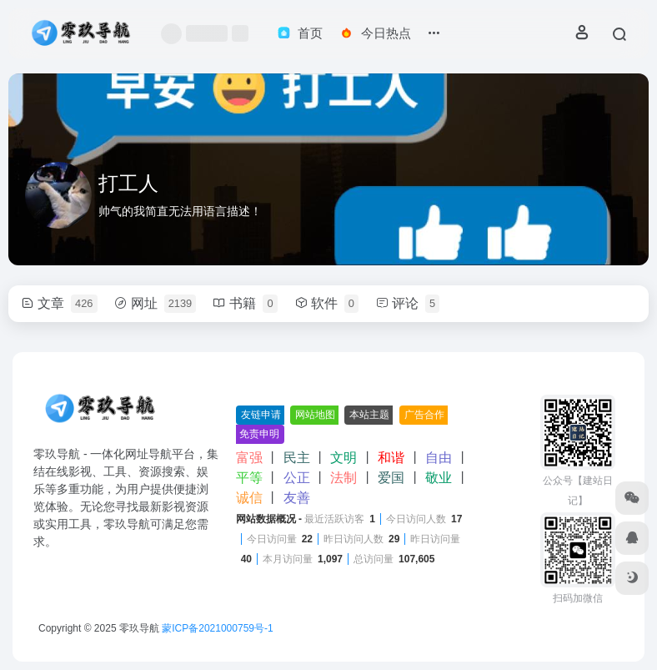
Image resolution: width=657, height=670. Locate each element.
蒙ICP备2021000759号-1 (217, 628)
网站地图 (315, 415)
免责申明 (259, 434)
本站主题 (369, 415)
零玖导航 (139, 628)
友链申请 (261, 415)
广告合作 (424, 415)
